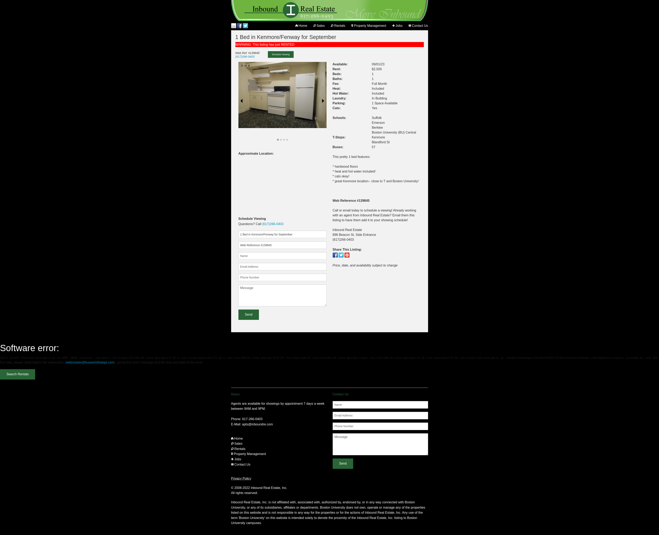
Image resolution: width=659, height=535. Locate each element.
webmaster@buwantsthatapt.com (90, 362)
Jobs (397, 25)
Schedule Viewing (281, 54)
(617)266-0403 (244, 56)
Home (301, 25)
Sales (319, 25)
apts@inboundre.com (257, 424)
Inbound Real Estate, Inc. (269, 488)
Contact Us (418, 25)
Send (248, 314)
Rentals (338, 25)
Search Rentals (17, 374)
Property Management (368, 25)
